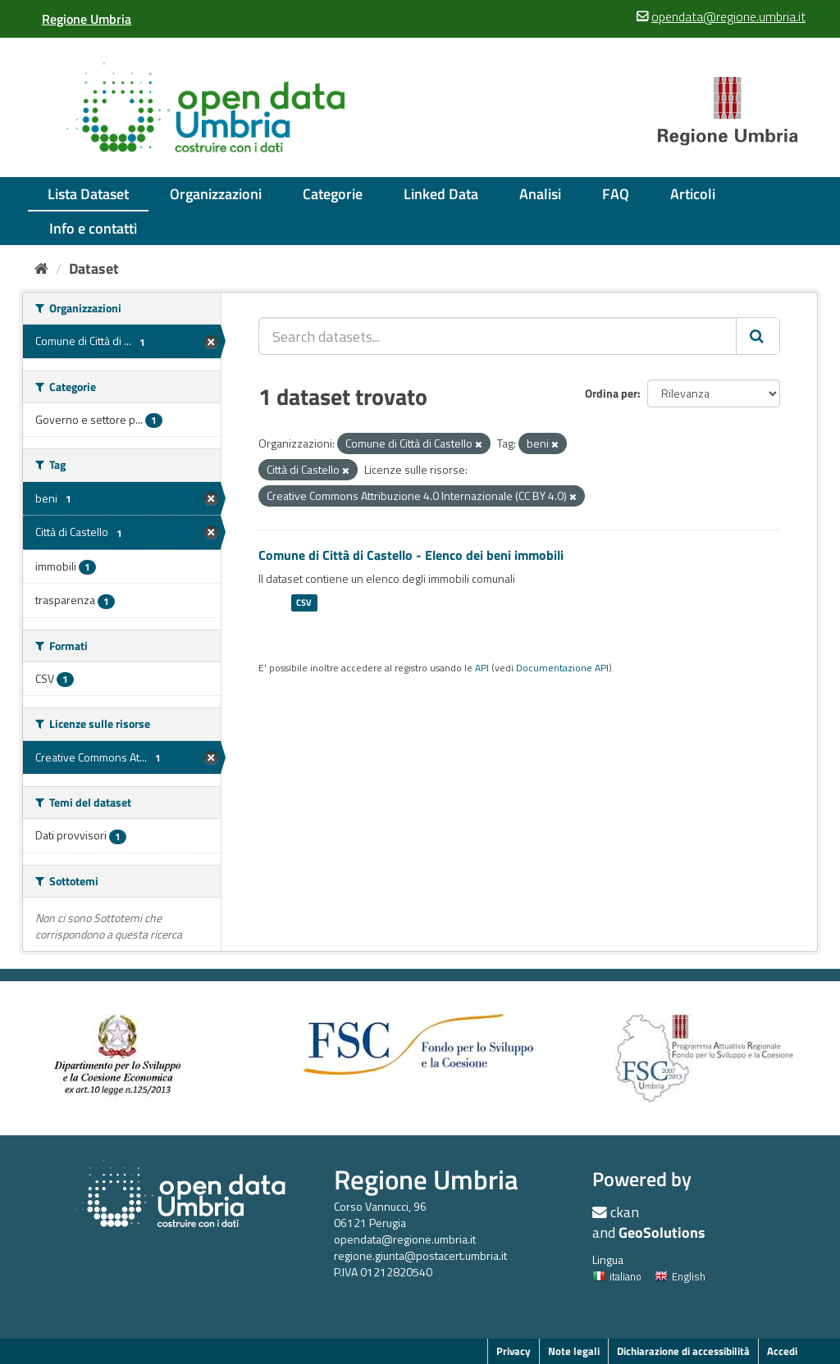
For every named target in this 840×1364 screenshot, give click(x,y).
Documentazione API (562, 668)
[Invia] (758, 336)
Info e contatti (93, 228)
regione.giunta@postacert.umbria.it (420, 1255)
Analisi (540, 194)
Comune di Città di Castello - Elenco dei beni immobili (411, 555)
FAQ (615, 194)
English (680, 1276)
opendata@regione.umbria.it (405, 1239)
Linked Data (441, 194)
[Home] (41, 268)
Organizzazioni (216, 194)
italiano (616, 1276)
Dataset (94, 268)
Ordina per (611, 393)
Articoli (692, 194)
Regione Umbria (426, 1179)
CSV (304, 602)
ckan (624, 1212)
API (482, 668)
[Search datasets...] (497, 336)
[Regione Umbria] (86, 19)
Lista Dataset (88, 194)
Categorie (333, 194)
